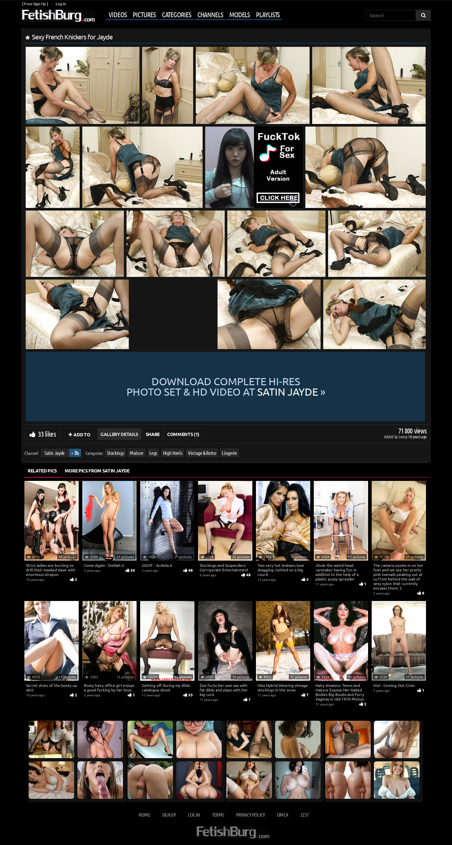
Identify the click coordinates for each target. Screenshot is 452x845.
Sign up (169, 814)
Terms (218, 814)
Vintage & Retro (202, 453)
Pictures (144, 14)
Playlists (268, 14)
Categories (176, 14)
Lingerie (229, 453)
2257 (304, 814)
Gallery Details (119, 434)
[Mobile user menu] (189, 15)
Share (153, 434)
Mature (136, 453)
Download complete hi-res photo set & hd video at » (226, 386)
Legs (153, 453)
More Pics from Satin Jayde (97, 470)
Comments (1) (183, 434)
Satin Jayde (55, 453)
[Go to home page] (58, 16)
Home (144, 814)
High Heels (172, 453)
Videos (117, 14)
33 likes (47, 433)
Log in (61, 4)
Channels (210, 14)
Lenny (403, 436)
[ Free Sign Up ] (35, 4)
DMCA (282, 814)
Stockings (115, 453)
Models (239, 14)
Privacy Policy (250, 814)
